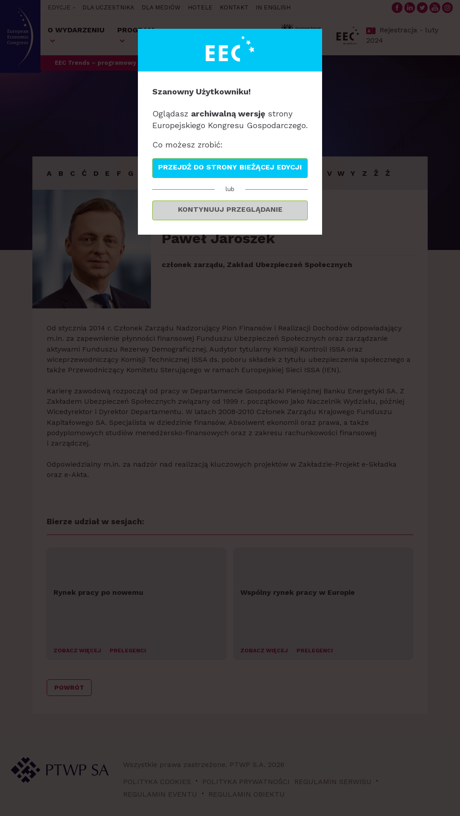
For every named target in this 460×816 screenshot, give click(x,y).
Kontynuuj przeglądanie (230, 209)
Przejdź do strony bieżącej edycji (230, 167)
